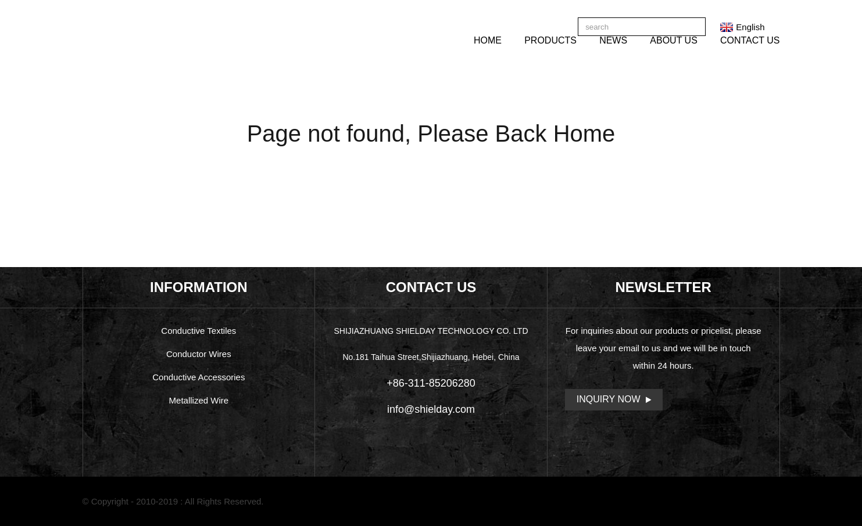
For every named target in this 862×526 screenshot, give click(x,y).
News (613, 40)
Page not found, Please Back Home (431, 133)
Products (550, 40)
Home (488, 40)
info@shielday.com (431, 409)
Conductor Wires (198, 354)
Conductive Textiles (198, 331)
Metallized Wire (199, 400)
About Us (674, 40)
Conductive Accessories (198, 377)
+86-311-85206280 (431, 383)
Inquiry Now (609, 399)
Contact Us (750, 40)
